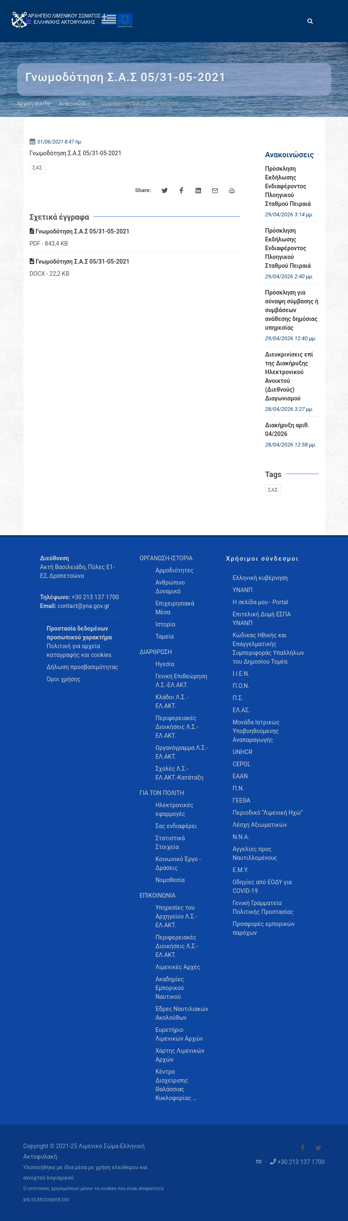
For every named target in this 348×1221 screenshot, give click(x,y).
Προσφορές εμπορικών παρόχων (263, 928)
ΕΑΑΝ (239, 776)
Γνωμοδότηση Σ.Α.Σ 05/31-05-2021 (80, 231)
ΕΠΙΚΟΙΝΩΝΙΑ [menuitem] (157, 895)
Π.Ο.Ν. (240, 685)
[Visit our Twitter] (318, 1147)
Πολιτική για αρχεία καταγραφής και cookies (79, 650)
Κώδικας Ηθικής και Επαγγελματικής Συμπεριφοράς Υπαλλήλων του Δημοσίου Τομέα (268, 648)
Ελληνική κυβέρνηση (260, 578)
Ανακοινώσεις (75, 104)
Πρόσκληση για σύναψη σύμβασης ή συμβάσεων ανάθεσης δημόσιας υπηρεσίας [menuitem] (291, 310)
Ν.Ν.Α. (240, 837)
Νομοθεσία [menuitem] (170, 880)
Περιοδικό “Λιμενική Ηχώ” (267, 812)
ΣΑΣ (37, 167)
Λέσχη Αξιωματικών (259, 824)
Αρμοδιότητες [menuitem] (174, 570)
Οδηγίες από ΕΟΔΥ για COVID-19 (261, 886)
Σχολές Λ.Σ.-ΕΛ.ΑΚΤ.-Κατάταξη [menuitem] (179, 773)
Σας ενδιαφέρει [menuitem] (176, 826)
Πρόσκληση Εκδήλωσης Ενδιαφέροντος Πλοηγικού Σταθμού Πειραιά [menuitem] (288, 186)
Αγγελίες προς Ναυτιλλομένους (254, 853)
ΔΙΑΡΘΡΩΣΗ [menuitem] (155, 652)
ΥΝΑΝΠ (242, 590)
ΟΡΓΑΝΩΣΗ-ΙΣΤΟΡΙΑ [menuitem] (166, 558)
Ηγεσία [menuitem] (164, 664)
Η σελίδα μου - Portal (260, 602)
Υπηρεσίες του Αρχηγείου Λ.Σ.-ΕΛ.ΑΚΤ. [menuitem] (176, 916)
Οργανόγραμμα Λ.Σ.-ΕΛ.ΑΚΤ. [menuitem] (181, 752)
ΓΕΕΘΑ (241, 800)
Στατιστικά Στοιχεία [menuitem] (170, 842)
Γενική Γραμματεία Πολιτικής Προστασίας (262, 907)
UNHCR (242, 752)
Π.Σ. (237, 698)
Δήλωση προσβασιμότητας (83, 667)
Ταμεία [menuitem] (164, 636)
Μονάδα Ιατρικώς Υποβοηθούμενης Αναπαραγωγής (255, 731)
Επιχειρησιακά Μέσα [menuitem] (174, 608)
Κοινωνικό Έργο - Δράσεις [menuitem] (178, 863)
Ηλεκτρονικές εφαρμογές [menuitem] (174, 809)
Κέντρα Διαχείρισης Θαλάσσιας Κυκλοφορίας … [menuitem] (175, 1084)
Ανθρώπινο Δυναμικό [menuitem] (170, 587)
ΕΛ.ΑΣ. (241, 710)
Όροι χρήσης (64, 679)
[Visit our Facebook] (302, 1147)
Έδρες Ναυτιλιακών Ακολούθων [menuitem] (182, 1013)
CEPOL (241, 764)
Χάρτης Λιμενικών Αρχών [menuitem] (179, 1055)
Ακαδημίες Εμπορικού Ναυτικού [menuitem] (169, 988)
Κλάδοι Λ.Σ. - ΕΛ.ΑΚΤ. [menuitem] (172, 701)
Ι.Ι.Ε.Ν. (240, 673)
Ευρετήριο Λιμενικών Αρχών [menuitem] (179, 1034)
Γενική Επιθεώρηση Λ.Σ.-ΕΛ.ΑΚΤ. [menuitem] (181, 680)
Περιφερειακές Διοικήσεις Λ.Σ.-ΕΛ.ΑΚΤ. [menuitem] (176, 727)
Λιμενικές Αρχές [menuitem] (177, 967)
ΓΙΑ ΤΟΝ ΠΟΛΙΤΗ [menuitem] (161, 793)
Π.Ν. (238, 788)
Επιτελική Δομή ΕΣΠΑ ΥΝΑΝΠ (261, 618)
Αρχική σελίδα (33, 104)
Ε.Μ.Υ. (240, 870)
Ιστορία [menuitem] (165, 624)
